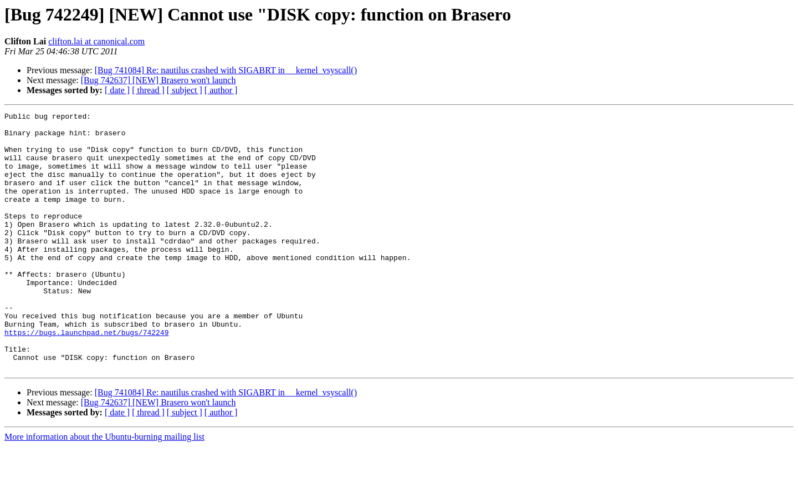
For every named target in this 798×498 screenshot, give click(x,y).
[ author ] (221, 90)
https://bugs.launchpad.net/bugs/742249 (86, 377)
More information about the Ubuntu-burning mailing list (104, 488)
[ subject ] (184, 90)
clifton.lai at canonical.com (96, 41)
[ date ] (117, 90)
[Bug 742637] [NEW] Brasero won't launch (158, 80)
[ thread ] (148, 90)
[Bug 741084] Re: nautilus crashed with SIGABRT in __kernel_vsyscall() (226, 70)
